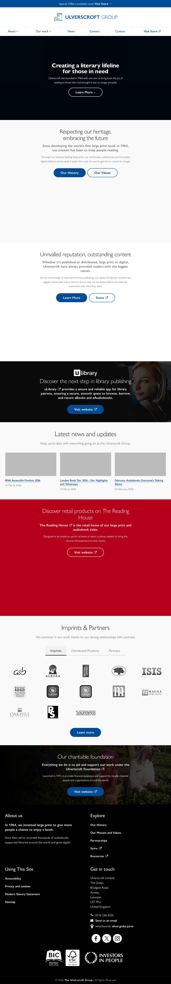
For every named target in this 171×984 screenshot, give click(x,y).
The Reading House (56, 525)
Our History (70, 173)
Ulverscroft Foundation (85, 769)
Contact (120, 31)
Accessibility (13, 878)
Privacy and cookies (18, 886)
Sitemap (10, 902)
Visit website (85, 409)
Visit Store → (103, 4)
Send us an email (106, 920)
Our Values (102, 173)
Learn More (85, 92)
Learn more (85, 732)
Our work (43, 31)
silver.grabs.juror (123, 926)
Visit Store (152, 31)
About (13, 31)
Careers (95, 31)
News (71, 31)
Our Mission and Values (105, 833)
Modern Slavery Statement (22, 894)
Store (102, 298)
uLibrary (52, 389)
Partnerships (98, 840)
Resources (99, 856)
